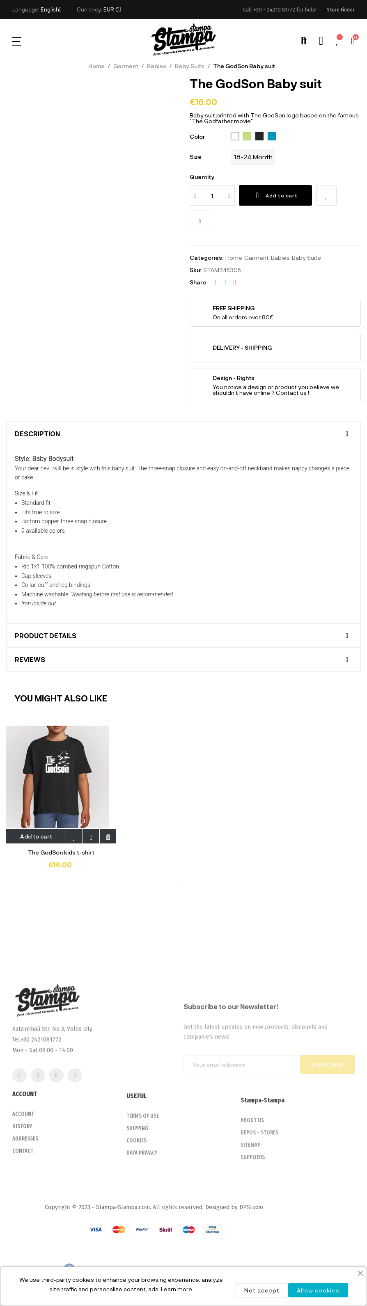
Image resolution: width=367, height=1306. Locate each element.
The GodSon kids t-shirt (61, 852)
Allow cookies (318, 1290)
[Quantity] (212, 195)
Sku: (195, 269)
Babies (280, 257)
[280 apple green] (247, 136)
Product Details (45, 635)
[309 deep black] (259, 136)
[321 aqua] (272, 136)
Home (233, 257)
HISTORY (22, 1163)
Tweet (225, 282)
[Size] (253, 157)
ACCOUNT (23, 1151)
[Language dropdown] (51, 9)
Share (215, 282)
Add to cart (275, 195)
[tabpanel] (61, 803)
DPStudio (251, 1207)
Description (37, 434)
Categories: (206, 257)
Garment (256, 257)
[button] (341, 9)
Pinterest (235, 282)
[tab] (183, 434)
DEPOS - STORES (259, 1173)
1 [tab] (183, 885)
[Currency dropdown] (112, 9)
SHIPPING (137, 1167)
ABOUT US (252, 1161)
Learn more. (177, 1288)
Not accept (262, 1290)
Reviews (30, 659)
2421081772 (46, 1097)
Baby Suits (306, 257)
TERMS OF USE (142, 1154)
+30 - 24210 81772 (274, 10)
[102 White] (235, 136)
